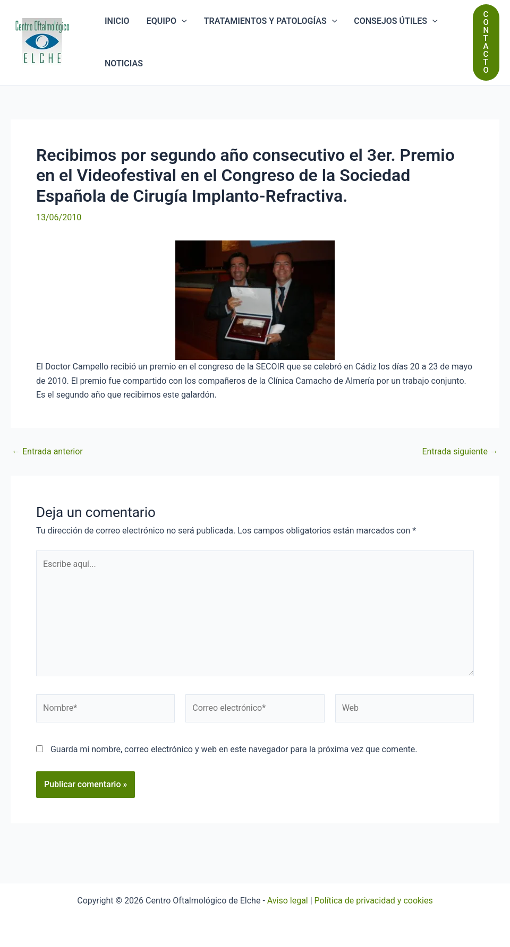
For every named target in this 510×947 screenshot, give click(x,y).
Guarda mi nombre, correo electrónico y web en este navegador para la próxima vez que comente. (233, 749)
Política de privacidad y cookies (373, 901)
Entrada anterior (47, 451)
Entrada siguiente (460, 451)
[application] (181, 21)
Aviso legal (287, 901)
